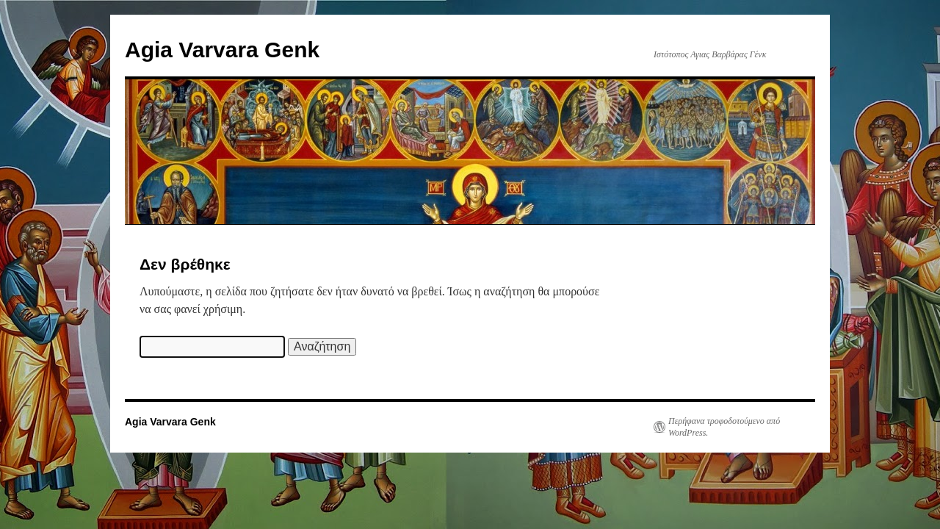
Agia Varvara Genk (222, 49)
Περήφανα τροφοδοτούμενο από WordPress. (724, 427)
